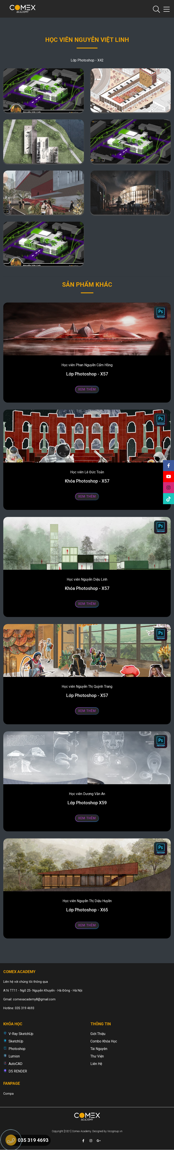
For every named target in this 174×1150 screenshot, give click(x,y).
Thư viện (97, 1056)
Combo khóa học (103, 1041)
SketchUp (16, 1041)
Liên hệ (96, 1064)
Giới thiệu (97, 1034)
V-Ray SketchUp (21, 1034)
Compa (8, 1094)
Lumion (14, 1056)
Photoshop (17, 1049)
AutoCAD (15, 1064)
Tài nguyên (98, 1049)
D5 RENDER (18, 1071)
